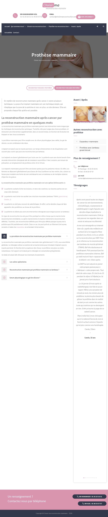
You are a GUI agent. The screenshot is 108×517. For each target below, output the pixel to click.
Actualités (8, 32)
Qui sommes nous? (17, 26)
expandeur (20, 227)
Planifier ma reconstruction (59, 26)
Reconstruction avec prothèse (40, 88)
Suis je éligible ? (85, 17)
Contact (16, 32)
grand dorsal (63, 196)
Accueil (7, 26)
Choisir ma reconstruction (36, 26)
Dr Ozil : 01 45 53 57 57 (92, 504)
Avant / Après (76, 26)
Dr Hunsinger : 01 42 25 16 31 (89, 497)
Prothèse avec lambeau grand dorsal (89, 149)
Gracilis (6, 200)
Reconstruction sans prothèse (68, 88)
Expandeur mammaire (89, 141)
